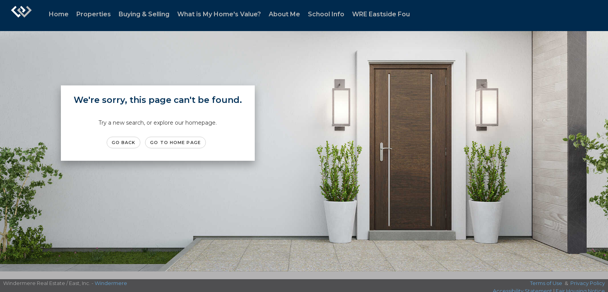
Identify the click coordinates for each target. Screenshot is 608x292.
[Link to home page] (21, 15)
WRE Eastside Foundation (393, 14)
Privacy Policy (587, 283)
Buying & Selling (144, 14)
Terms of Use (546, 283)
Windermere (111, 283)
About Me (284, 14)
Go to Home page (175, 142)
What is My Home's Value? (219, 14)
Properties (93, 14)
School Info (326, 14)
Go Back (124, 142)
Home (59, 14)
